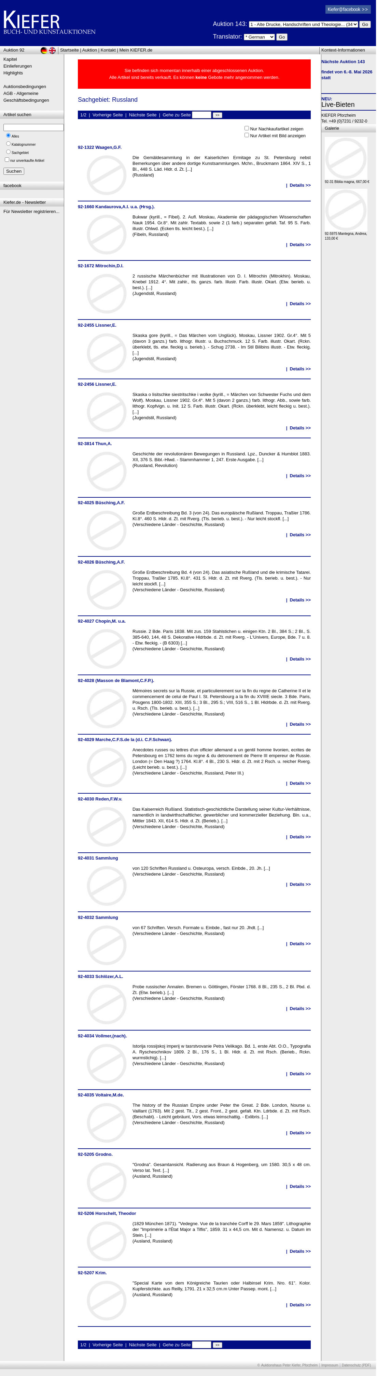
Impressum (329, 1365)
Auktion (89, 50)
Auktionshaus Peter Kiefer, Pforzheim (289, 1365)
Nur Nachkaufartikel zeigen (276, 128)
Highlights (13, 72)
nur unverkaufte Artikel (27, 160)
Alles (15, 136)
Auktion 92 (13, 50)
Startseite (69, 50)
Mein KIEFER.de (136, 50)
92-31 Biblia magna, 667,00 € (347, 180)
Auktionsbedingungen (24, 86)
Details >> (300, 185)
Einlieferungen (17, 66)
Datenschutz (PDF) (356, 1365)
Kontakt (108, 50)
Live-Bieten (338, 104)
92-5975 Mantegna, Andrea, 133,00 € (346, 234)
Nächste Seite (143, 114)
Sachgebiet (20, 153)
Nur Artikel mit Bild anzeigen (278, 135)
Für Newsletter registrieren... (31, 211)
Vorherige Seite (108, 114)
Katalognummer (24, 144)
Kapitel (10, 59)
